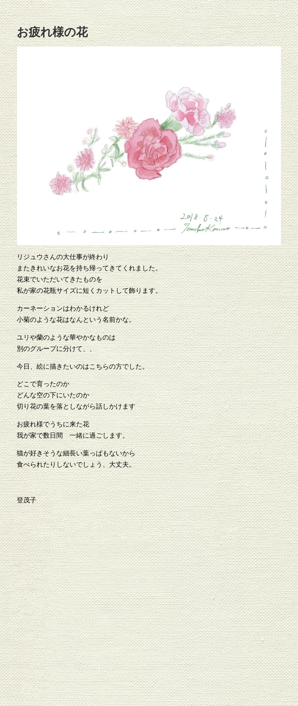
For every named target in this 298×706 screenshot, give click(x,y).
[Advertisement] (157, 605)
